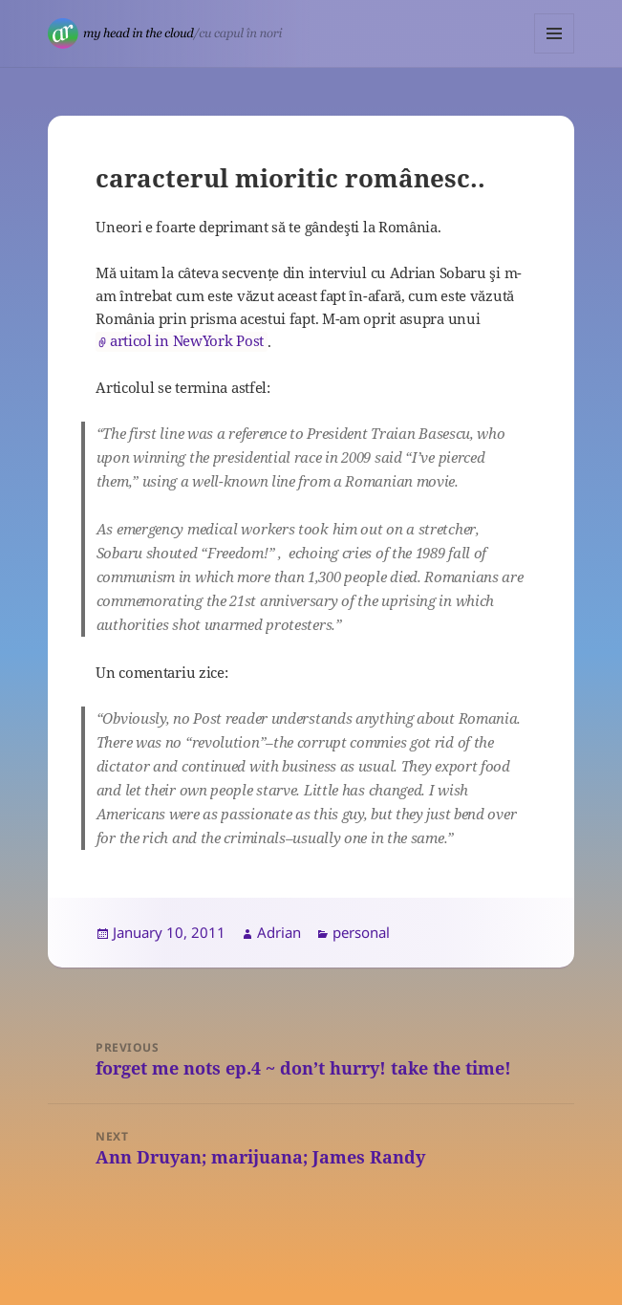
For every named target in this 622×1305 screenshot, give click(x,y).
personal (361, 932)
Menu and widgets (554, 53)
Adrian (279, 932)
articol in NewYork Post (187, 341)
